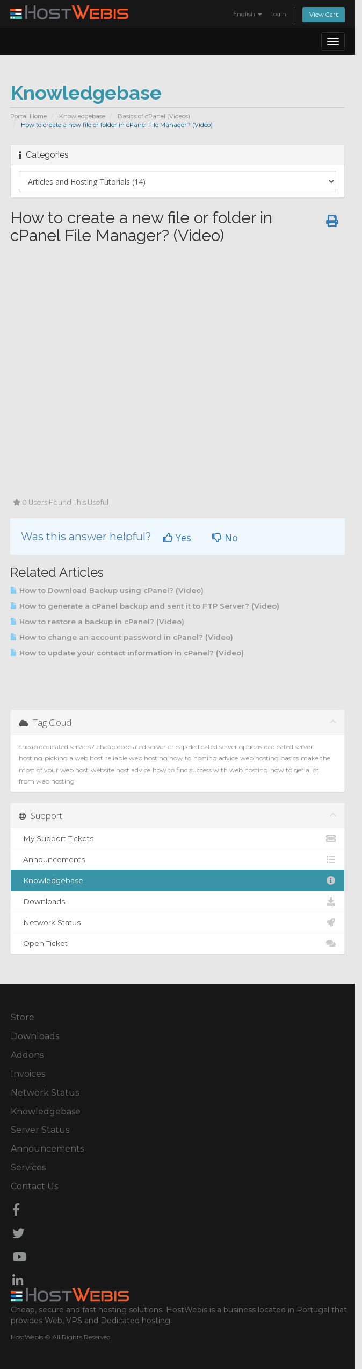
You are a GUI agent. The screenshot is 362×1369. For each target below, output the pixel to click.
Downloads (177, 901)
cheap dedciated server (131, 747)
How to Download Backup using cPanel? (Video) (107, 590)
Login (278, 14)
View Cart (323, 14)
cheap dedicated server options (215, 747)
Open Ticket (177, 943)
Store (22, 1017)
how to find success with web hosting (210, 770)
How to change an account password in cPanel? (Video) (121, 637)
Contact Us (34, 1186)
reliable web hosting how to (148, 758)
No (225, 537)
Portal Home (28, 116)
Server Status (40, 1130)
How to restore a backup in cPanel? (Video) (97, 621)
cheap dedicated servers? (57, 747)
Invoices (28, 1074)
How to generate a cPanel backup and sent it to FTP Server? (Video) (144, 606)
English (247, 14)
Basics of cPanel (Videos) (154, 116)
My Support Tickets (177, 838)
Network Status (177, 922)
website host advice (120, 770)
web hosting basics (269, 758)
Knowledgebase (82, 116)
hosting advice (215, 758)
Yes (177, 537)
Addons (27, 1055)
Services (28, 1167)
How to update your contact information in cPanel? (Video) (127, 652)
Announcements (177, 859)
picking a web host (74, 758)
